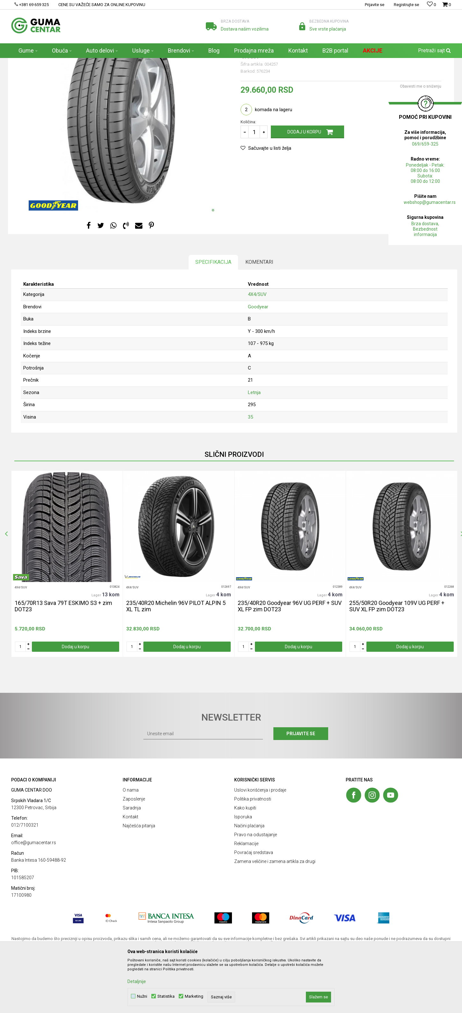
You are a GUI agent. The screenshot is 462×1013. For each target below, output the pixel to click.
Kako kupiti (245, 865)
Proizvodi (50, 62)
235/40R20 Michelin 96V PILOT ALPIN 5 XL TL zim (176, 664)
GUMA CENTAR (24, 62)
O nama (131, 848)
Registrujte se (406, 4)
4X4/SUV (87, 62)
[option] (67, 622)
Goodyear (258, 365)
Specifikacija (213, 320)
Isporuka (243, 874)
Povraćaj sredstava (253, 910)
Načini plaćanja (249, 883)
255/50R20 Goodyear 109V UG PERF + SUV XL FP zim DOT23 (396, 664)
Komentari (259, 320)
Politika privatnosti (252, 856)
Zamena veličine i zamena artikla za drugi (274, 919)
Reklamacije (246, 901)
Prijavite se (300, 791)
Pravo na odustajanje (255, 892)
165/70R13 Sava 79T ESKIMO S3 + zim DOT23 (63, 664)
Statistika (166, 996)
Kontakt (130, 874)
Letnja (254, 450)
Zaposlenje (134, 856)
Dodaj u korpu (304, 189)
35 (250, 475)
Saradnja (132, 865)
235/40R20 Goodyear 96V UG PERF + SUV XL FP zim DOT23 (290, 664)
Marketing (194, 996)
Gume (68, 62)
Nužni (142, 996)
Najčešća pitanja (139, 883)
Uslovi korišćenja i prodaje (260, 848)
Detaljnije (136, 981)
